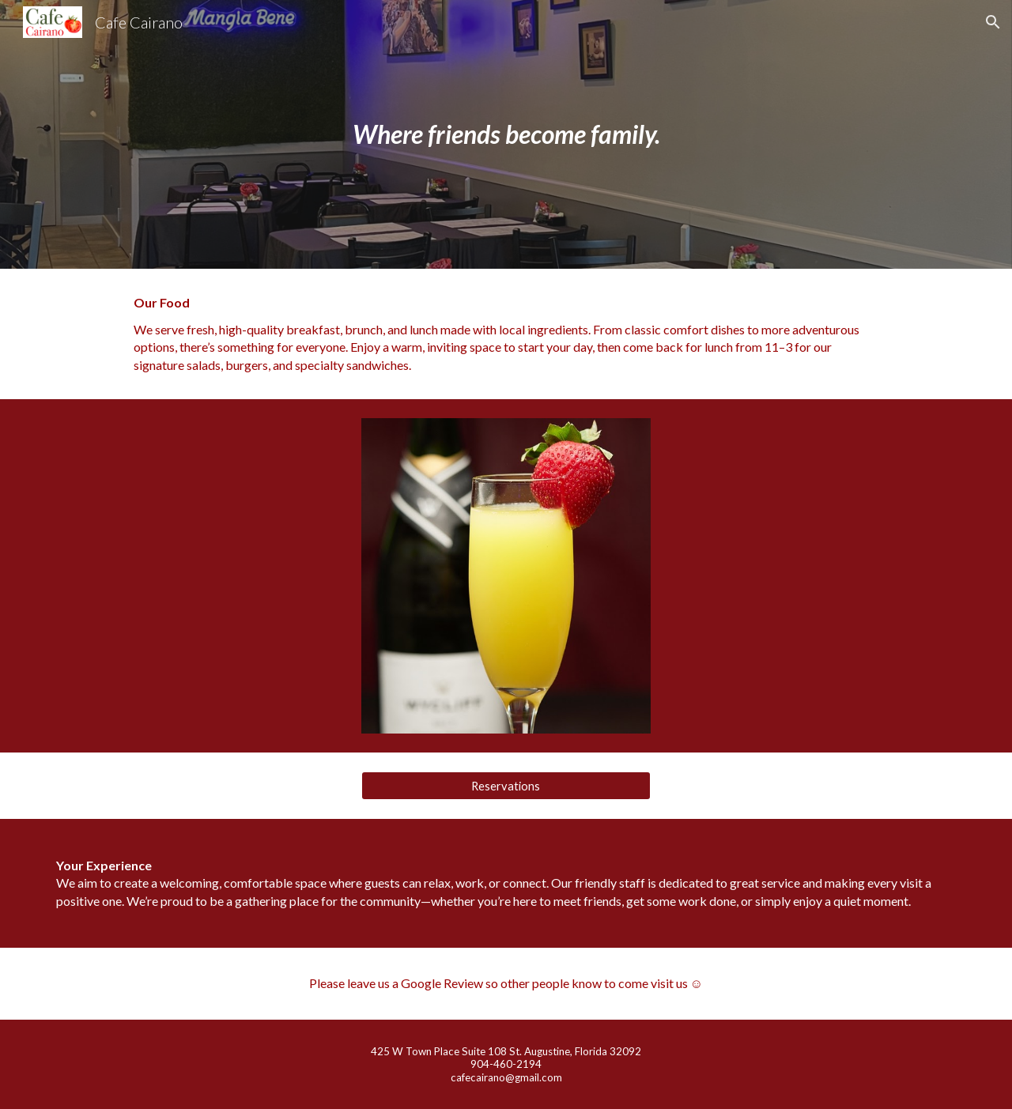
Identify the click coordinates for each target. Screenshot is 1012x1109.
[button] (993, 22)
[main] (506, 134)
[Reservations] (505, 786)
